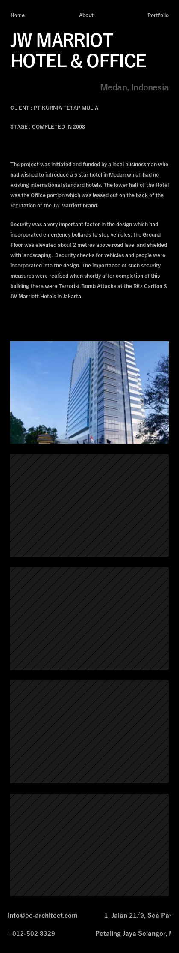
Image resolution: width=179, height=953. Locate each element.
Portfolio (158, 15)
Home (17, 15)
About (86, 15)
